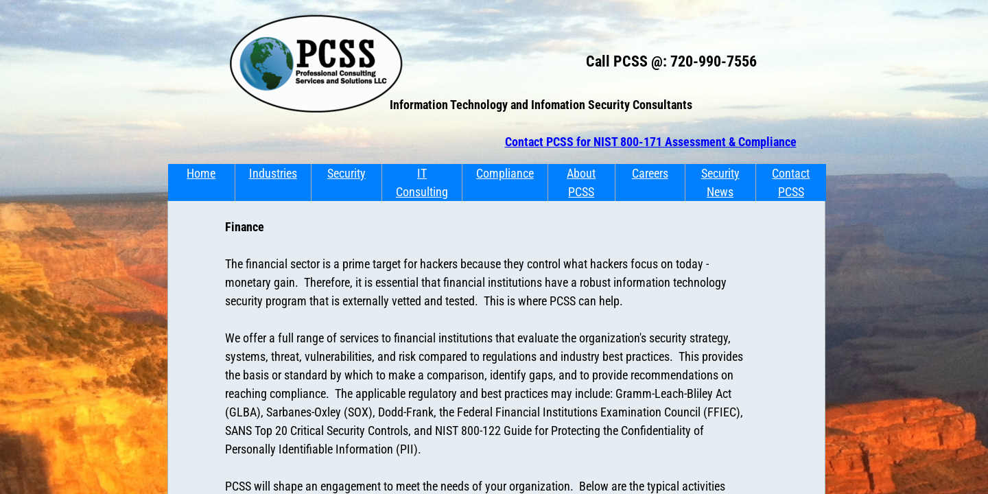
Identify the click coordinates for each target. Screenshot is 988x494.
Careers (650, 173)
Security (346, 173)
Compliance (505, 173)
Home (201, 173)
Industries (273, 173)
